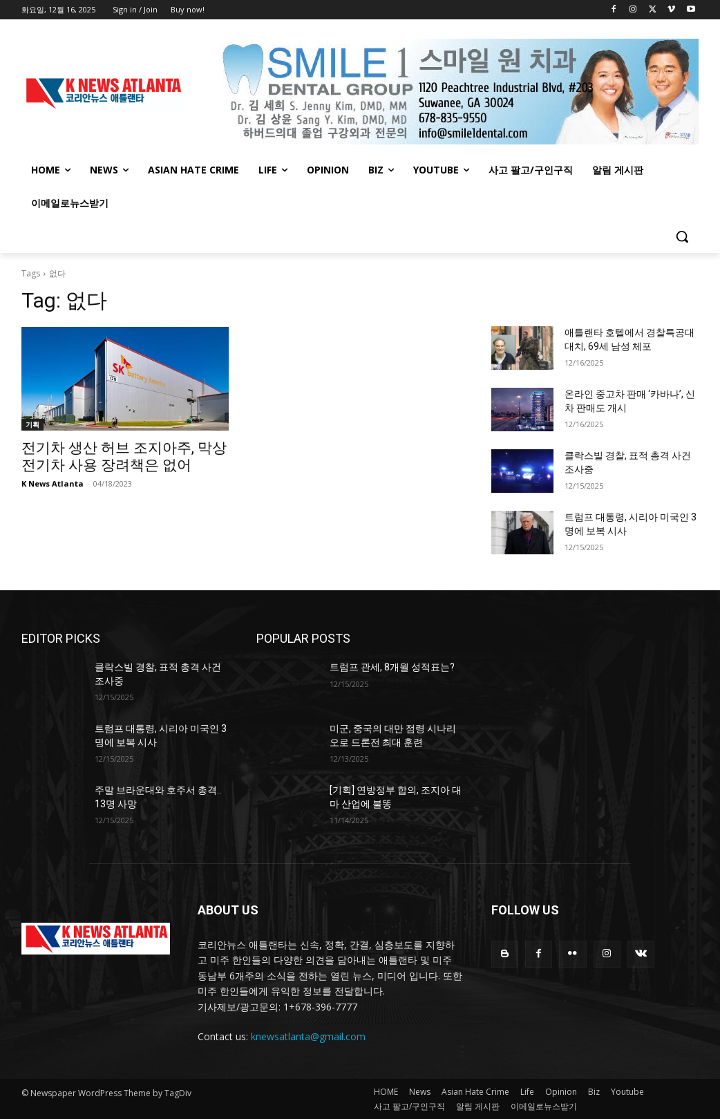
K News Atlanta (52, 483)
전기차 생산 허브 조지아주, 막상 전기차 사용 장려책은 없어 (124, 456)
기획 (32, 424)
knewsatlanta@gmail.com (308, 1036)
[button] (682, 236)
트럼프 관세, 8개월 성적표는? (392, 667)
